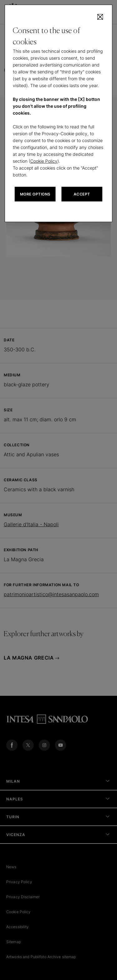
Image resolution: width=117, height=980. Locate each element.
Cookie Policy (43, 161)
